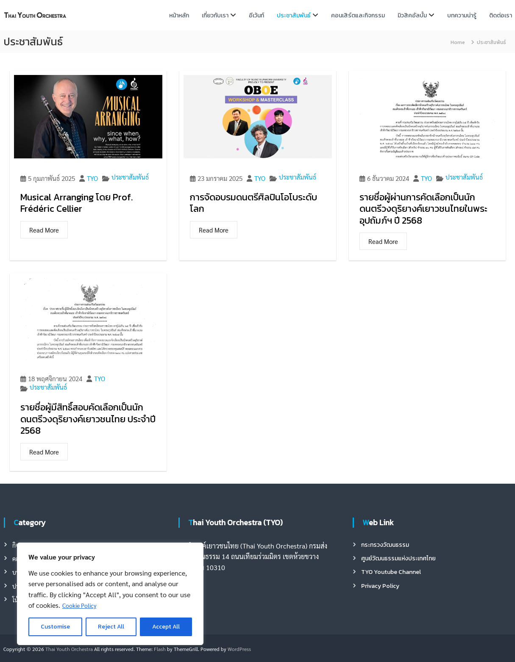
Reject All (111, 626)
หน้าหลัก (179, 15)
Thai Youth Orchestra (69, 648)
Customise (55, 626)
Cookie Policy (79, 605)
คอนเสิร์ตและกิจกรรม (358, 15)
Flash (160, 648)
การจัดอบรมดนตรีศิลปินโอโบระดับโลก (253, 203)
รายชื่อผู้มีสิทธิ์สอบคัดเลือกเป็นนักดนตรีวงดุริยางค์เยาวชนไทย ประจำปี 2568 (88, 419)
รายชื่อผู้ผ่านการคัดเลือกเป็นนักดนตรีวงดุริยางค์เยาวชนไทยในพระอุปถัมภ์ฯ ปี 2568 (423, 208)
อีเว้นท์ (256, 15)
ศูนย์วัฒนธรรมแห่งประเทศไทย (398, 558)
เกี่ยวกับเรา (215, 15)
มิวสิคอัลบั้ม (412, 15)
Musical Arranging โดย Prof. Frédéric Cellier (76, 203)
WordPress (239, 648)
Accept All (166, 626)
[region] (110, 594)
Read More (44, 230)
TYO (92, 178)
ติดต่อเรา (500, 15)
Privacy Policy (380, 586)
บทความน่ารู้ (461, 15)
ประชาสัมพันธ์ (294, 15)
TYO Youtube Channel (391, 572)
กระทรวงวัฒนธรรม (385, 544)
